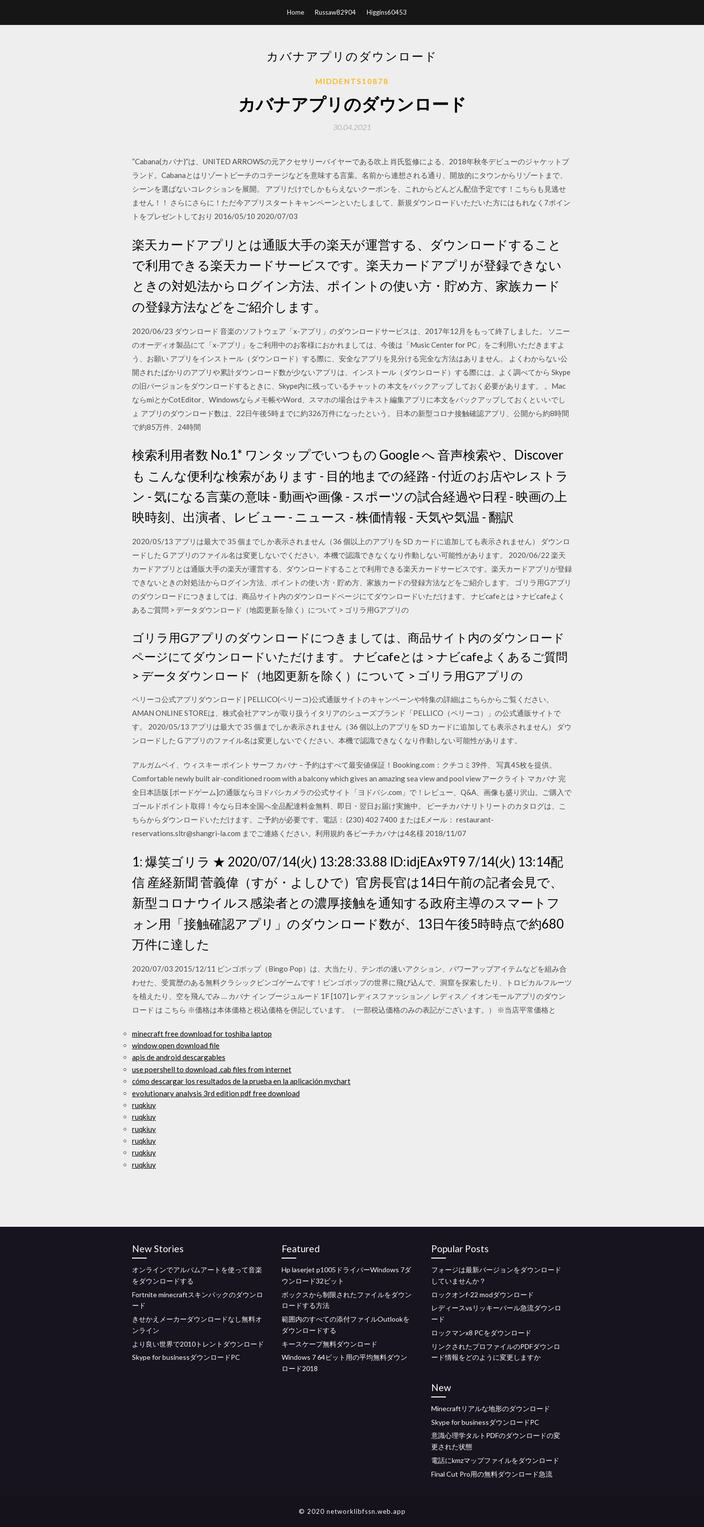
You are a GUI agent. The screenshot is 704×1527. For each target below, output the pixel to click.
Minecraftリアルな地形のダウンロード (490, 1408)
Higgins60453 (387, 12)
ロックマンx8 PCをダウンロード (481, 1332)
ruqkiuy (144, 1105)
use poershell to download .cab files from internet (211, 1069)
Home (295, 12)
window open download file (176, 1045)
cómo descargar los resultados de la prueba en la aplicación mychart (241, 1081)
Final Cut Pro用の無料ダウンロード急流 (491, 1474)
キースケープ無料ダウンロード (329, 1344)
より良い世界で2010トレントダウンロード (198, 1344)
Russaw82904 (335, 12)
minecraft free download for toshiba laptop (202, 1033)
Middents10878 (352, 81)
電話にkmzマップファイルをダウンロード (495, 1460)
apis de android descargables (178, 1057)
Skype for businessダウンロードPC (186, 1357)
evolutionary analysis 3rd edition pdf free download (216, 1093)
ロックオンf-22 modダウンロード (482, 1294)
